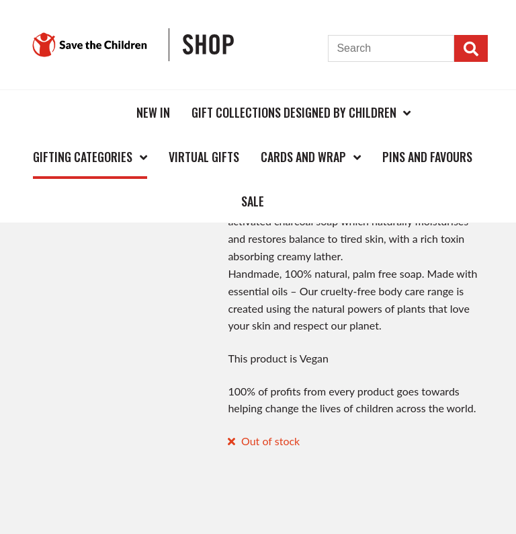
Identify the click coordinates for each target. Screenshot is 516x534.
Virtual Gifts (204, 156)
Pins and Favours (427, 156)
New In (153, 112)
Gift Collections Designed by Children (293, 112)
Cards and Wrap (303, 156)
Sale (252, 201)
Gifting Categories (82, 156)
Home (103, 112)
